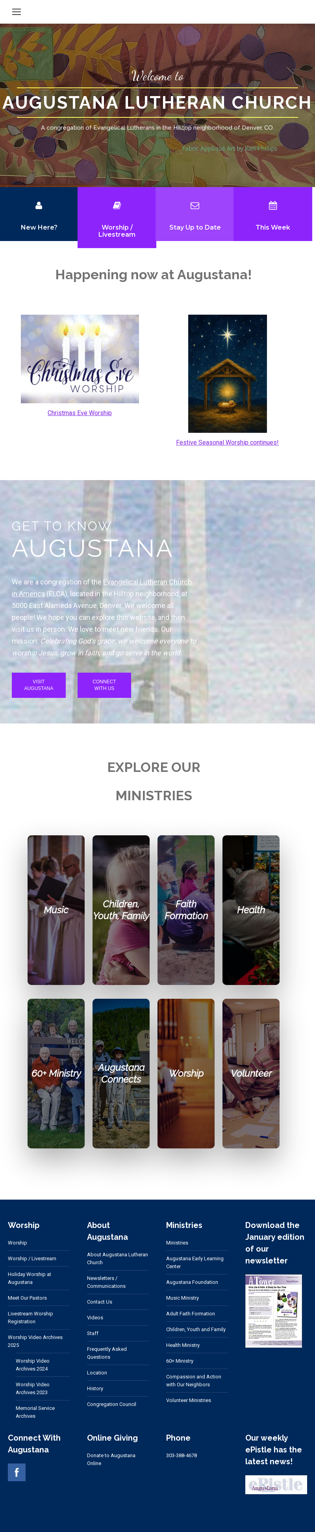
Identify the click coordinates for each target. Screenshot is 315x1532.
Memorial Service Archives (35, 1412)
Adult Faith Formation (190, 1314)
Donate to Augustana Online (111, 1459)
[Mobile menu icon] (16, 12)
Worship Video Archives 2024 (33, 1365)
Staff (92, 1333)
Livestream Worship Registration (30, 1317)
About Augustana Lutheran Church (117, 1258)
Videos (95, 1318)
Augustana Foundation (192, 1282)
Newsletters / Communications (106, 1282)
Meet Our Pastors (27, 1298)
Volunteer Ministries (188, 1400)
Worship (17, 1243)
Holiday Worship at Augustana (29, 1278)
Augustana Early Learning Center (195, 1262)
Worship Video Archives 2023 (33, 1388)
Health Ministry (183, 1345)
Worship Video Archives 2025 (35, 1341)
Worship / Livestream (32, 1258)
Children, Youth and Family (196, 1329)
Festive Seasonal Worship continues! (227, 442)
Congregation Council (111, 1404)
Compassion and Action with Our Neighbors (193, 1380)
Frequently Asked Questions (107, 1353)
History (95, 1388)
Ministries (177, 1243)
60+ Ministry (179, 1361)
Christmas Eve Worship (80, 413)
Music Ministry (182, 1298)
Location (97, 1373)
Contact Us (99, 1302)
